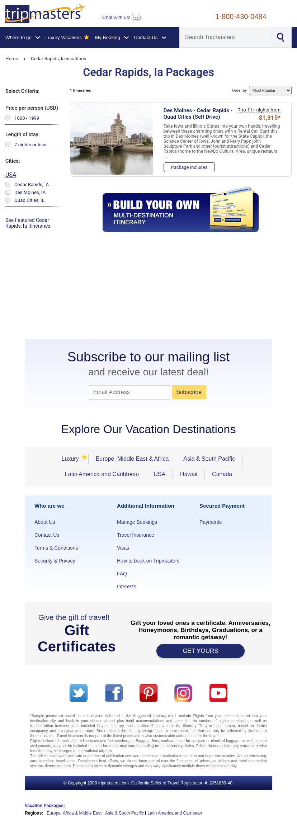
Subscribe (189, 392)
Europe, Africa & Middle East (74, 813)
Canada (222, 474)
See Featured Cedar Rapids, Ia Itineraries (28, 223)
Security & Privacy (54, 561)
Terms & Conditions (56, 548)
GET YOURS (200, 650)
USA (10, 174)
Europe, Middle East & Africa (132, 459)
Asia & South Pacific (209, 459)
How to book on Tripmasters (148, 561)
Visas (123, 548)
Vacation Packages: (45, 805)
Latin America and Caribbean (102, 474)
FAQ (122, 574)
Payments (210, 522)
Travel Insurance (135, 535)
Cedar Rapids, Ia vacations (58, 58)
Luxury (72, 459)
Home (11, 58)
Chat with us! (122, 17)
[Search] (225, 37)
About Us (44, 522)
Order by (262, 90)
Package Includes (189, 167)
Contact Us (46, 535)
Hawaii (188, 474)
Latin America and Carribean (174, 813)
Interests (126, 586)
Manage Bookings (137, 522)
